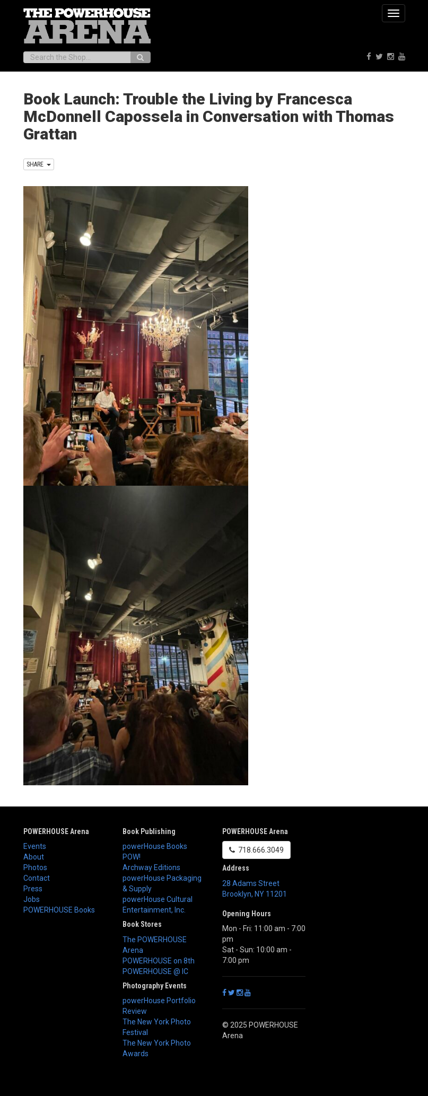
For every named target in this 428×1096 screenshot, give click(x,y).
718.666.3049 (256, 850)
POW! (132, 857)
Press (32, 888)
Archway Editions (151, 867)
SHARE (39, 164)
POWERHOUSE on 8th (159, 961)
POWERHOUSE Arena (56, 831)
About (33, 857)
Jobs (31, 899)
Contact (36, 878)
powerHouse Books (155, 846)
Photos (35, 867)
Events (34, 846)
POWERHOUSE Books (59, 910)
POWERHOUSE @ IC (155, 971)
